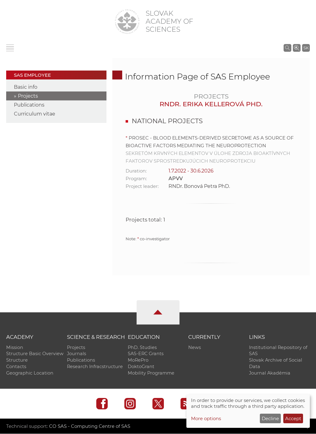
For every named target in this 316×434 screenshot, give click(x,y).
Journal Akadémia (269, 373)
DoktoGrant (141, 367)
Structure (17, 360)
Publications (29, 105)
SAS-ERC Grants (146, 354)
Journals (76, 354)
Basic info (25, 87)
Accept (293, 418)
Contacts (16, 367)
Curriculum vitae (34, 114)
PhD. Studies (142, 347)
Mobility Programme (151, 373)
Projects (28, 96)
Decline (270, 418)
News (194, 347)
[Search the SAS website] (287, 47)
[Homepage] (127, 21)
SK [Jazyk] (306, 47)
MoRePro (138, 360)
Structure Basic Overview (35, 354)
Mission (14, 347)
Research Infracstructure (95, 367)
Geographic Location (29, 373)
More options (206, 418)
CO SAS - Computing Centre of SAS (89, 426)
